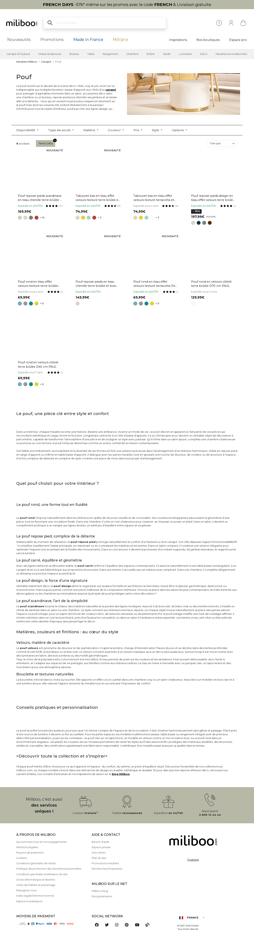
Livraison (21, 857)
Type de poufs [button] (59, 130)
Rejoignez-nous (26, 890)
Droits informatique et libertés (35, 879)
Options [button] (178, 130)
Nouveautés (19, 39)
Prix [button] (137, 130)
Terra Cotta (46, 142)
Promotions (52, 39)
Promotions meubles (105, 863)
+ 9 (42, 303)
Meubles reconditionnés (231, 53)
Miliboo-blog (100, 890)
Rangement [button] (110, 53)
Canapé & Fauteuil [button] (18, 53)
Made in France (88, 39)
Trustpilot (193, 859)
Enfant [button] (151, 53)
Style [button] (156, 130)
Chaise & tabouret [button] (49, 53)
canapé (110, 89)
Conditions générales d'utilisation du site (42, 874)
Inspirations (178, 40)
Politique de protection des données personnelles (48, 868)
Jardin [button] (167, 53)
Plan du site (99, 857)
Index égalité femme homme (35, 895)
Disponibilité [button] (26, 130)
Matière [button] (89, 130)
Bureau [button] (74, 53)
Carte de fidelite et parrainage (35, 885)
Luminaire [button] (185, 53)
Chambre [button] (132, 53)
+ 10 (42, 217)
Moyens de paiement (30, 852)
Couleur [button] (115, 130)
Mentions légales (27, 847)
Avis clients (99, 852)
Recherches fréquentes (107, 868)
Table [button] (90, 53)
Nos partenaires (102, 896)
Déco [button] (203, 53)
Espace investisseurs (29, 901)
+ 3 (99, 217)
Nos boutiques (208, 40)
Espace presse (101, 847)
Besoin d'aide (100, 841)
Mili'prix (120, 39)
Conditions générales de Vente (36, 863)
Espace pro (238, 40)
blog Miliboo (121, 774)
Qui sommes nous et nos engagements (41, 841)
